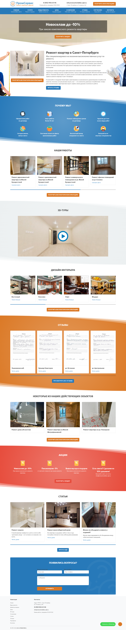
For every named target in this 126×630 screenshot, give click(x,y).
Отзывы (12, 618)
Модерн (95, 297)
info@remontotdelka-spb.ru (77, 3)
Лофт (67, 297)
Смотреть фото (16, 185)
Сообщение (40, 575)
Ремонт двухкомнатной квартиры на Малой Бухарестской (20, 180)
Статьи (12, 616)
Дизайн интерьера (14, 607)
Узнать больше (16, 299)
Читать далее (15, 371)
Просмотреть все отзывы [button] (63, 381)
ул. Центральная (98, 368)
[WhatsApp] (108, 625)
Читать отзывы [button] (53, 88)
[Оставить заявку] (120, 625)
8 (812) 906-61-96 (49, 3)
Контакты (12, 623)
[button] (30, 10)
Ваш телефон (68, 569)
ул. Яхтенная (70, 368)
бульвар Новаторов (45, 368)
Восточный (16, 297)
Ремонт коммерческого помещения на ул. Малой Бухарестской (74, 180)
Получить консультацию (104, 4)
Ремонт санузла (18, 530)
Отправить (50, 588)
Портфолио (13, 620)
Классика (41, 297)
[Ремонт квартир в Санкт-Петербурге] (27, 74)
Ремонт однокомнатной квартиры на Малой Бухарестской (47, 180)
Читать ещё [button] (63, 550)
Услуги (11, 602)
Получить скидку (63, 36)
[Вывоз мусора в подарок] (63, 44)
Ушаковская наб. (18, 368)
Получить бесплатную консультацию (27, 80)
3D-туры (12, 611)
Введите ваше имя (42, 569)
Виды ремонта (13, 605)
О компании (13, 614)
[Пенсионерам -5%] (62, 44)
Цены (11, 609)
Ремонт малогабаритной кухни (58, 530)
